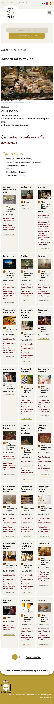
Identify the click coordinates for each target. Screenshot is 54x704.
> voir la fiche (9, 234)
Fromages (5, 106)
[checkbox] (27, 158)
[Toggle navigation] (49, 12)
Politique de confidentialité (26, 695)
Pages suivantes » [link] (33, 657)
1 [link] (14, 657)
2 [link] (19, 657)
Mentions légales (44, 695)
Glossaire (11, 695)
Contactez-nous (45, 698)
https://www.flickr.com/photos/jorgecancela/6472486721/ (16, 102)
